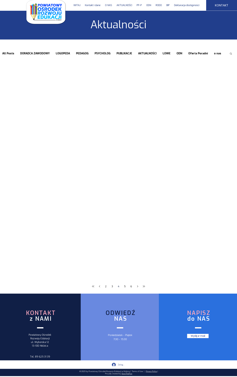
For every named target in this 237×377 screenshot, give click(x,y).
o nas (217, 53)
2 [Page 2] (106, 286)
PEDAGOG (82, 53)
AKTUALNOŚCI (147, 53)
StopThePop (127, 373)
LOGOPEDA (63, 53)
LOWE (166, 53)
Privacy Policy (151, 371)
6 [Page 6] (131, 286)
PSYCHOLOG (102, 53)
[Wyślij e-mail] (198, 336)
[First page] (93, 286)
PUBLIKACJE (124, 53)
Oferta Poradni (198, 53)
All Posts (8, 53)
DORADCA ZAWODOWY (35, 53)
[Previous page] (99, 286)
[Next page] (137, 286)
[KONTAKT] (221, 5)
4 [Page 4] (118, 286)
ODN (179, 53)
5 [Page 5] (125, 286)
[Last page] (144, 286)
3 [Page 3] (112, 286)
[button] (139, 5)
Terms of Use (137, 371)
